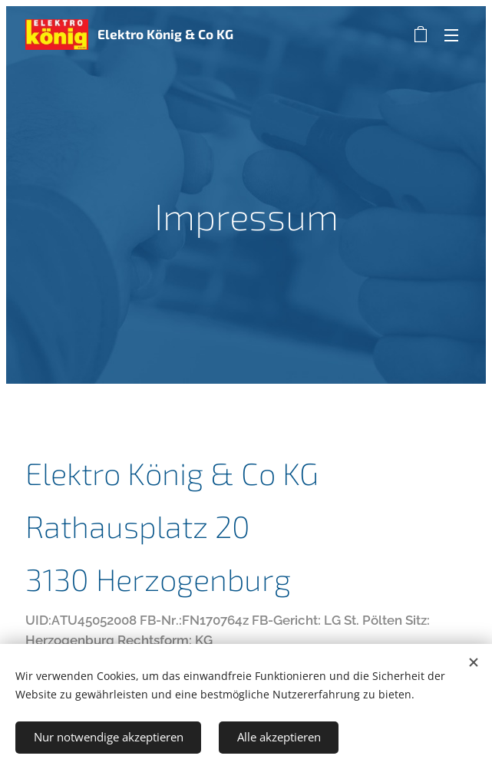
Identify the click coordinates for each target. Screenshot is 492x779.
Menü (451, 35)
